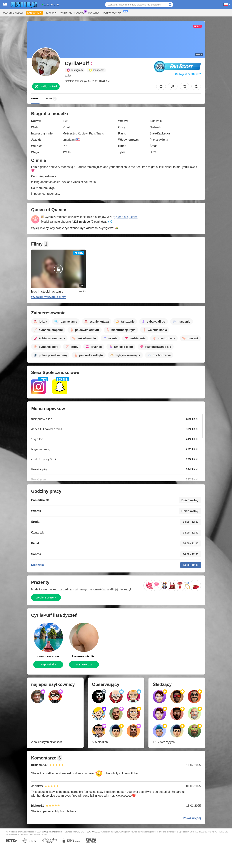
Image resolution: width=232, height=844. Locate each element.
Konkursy (93, 13)
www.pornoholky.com (52, 831)
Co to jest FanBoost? (188, 74)
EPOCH (81, 832)
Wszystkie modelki (13, 13)
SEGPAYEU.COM (94, 832)
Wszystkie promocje (73, 12)
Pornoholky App (113, 12)
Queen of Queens (125, 216)
